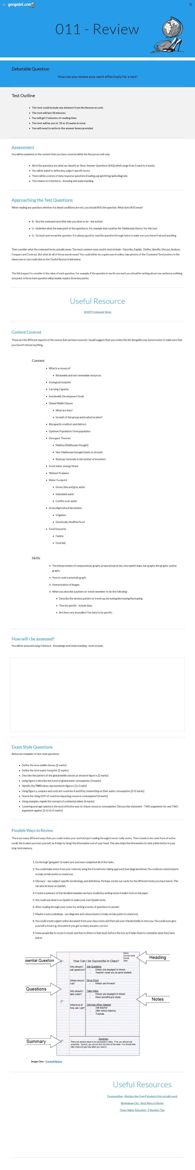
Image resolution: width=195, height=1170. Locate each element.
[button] (4, 4)
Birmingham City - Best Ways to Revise (142, 1103)
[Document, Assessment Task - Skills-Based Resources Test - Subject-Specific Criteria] (97, 695)
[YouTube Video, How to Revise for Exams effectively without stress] (52, 1114)
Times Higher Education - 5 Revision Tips (142, 1110)
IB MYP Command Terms (97, 312)
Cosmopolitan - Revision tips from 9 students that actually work (142, 1096)
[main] (97, 28)
